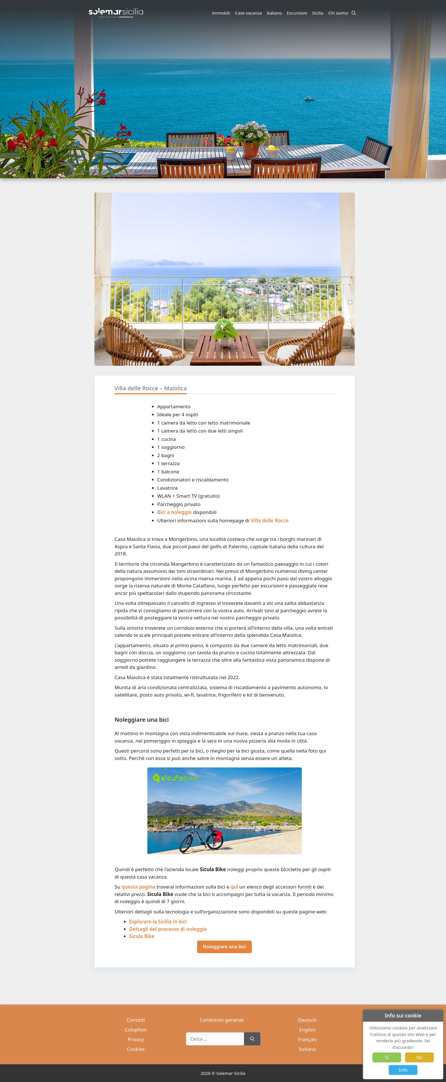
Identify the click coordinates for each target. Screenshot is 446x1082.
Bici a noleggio (174, 512)
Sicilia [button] (318, 13)
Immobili (221, 13)
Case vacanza (248, 13)
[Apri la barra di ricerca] (354, 13)
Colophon (136, 1029)
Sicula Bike (142, 936)
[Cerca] (252, 1038)
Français (307, 1039)
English (307, 1029)
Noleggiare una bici (224, 946)
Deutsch (307, 1020)
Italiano (307, 1049)
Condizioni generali (221, 1020)
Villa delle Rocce (270, 520)
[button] (350, 302)
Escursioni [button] (298, 13)
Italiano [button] (275, 13)
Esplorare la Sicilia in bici (158, 921)
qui (234, 886)
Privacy (136, 1039)
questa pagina (138, 886)
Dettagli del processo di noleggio (168, 929)
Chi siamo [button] (339, 13)
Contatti (136, 1020)
